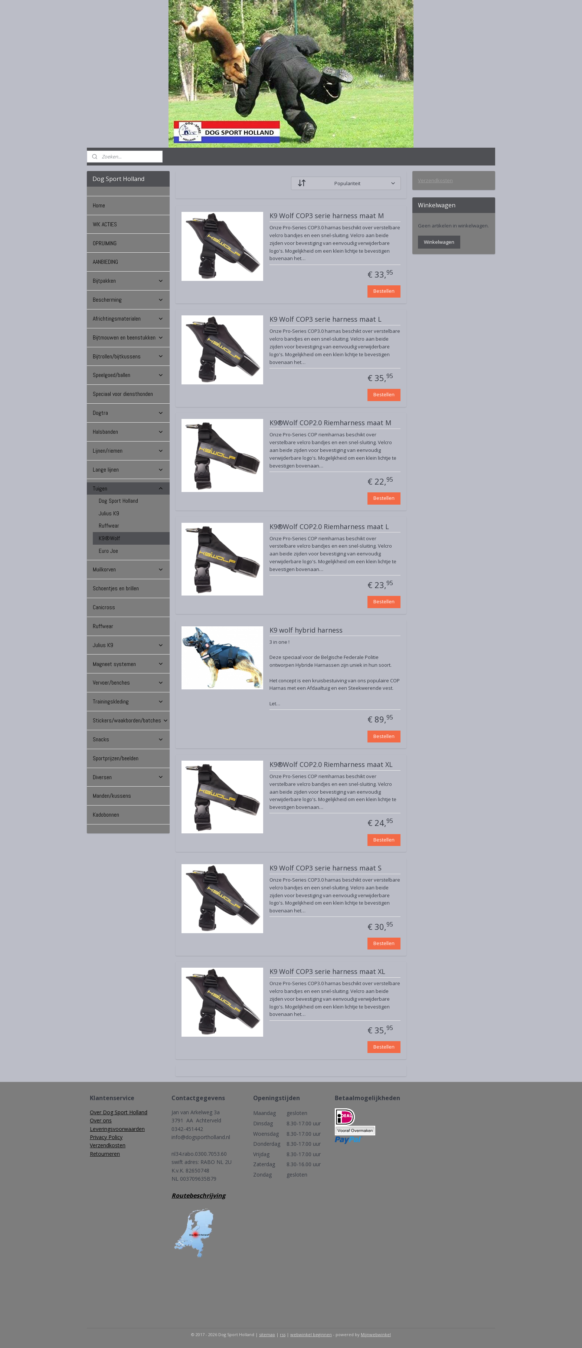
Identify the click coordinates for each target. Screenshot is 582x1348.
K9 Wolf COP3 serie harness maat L (325, 319)
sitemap (267, 1334)
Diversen (128, 777)
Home (99, 205)
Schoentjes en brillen (116, 588)
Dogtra (128, 413)
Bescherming (128, 300)
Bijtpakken (128, 281)
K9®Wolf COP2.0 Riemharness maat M (330, 423)
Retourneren (105, 1153)
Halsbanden (128, 432)
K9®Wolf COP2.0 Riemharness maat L (329, 527)
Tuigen (128, 488)
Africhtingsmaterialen (128, 318)
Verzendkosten (435, 180)
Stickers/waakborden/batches (131, 720)
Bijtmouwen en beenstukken (128, 337)
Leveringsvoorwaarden (117, 1128)
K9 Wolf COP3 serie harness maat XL (327, 972)
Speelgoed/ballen (128, 375)
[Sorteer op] (345, 183)
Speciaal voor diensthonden (123, 394)
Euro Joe (108, 551)
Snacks (128, 739)
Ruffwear (109, 525)
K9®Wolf (109, 538)
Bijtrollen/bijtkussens (128, 356)
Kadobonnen (106, 815)
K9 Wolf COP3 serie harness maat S (325, 868)
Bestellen (384, 291)
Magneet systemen (128, 664)
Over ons (101, 1120)
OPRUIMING (105, 243)
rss (282, 1334)
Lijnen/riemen (128, 451)
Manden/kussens (112, 796)
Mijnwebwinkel (376, 1334)
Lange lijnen (128, 469)
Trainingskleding (128, 701)
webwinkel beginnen (311, 1334)
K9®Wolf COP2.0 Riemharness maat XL (331, 765)
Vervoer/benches (128, 682)
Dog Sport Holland (118, 501)
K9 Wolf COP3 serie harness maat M (326, 216)
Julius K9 (109, 513)
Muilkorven (128, 569)
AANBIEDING (105, 262)
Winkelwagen (439, 242)
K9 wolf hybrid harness (306, 630)
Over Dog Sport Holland (118, 1112)
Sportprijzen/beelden (115, 758)
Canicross (104, 607)
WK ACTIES (105, 224)
